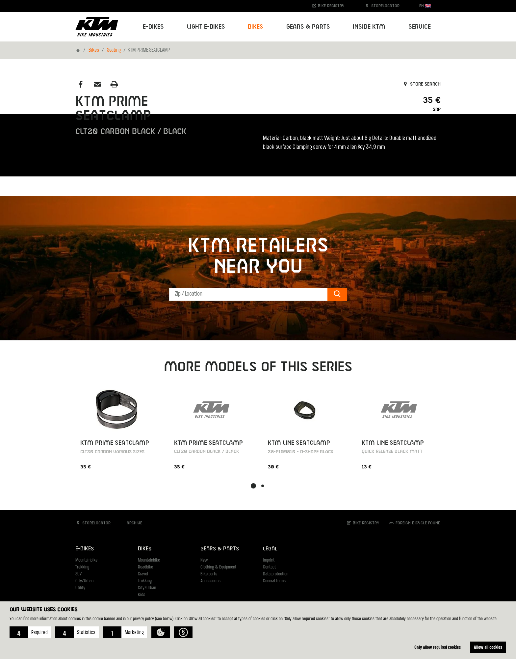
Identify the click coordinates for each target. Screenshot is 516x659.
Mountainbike (86, 560)
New (204, 560)
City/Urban (84, 581)
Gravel (143, 574)
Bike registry (328, 6)
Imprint (268, 560)
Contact (269, 567)
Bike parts (208, 574)
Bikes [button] (255, 26)
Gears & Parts (219, 549)
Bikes (94, 50)
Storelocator (382, 6)
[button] (30, 632)
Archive (131, 523)
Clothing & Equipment (218, 567)
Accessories (210, 581)
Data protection (275, 574)
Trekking (82, 567)
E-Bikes (84, 549)
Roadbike (145, 567)
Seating (114, 50)
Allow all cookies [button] (488, 647)
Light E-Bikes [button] (206, 26)
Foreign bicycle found (415, 523)
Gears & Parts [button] (308, 26)
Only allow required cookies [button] (437, 647)
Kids (141, 595)
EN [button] (425, 6)
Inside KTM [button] (369, 26)
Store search (421, 84)
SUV (78, 574)
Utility (80, 588)
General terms (274, 581)
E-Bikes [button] (153, 26)
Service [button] (419, 26)
